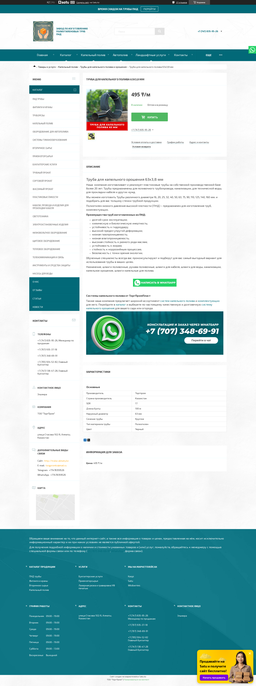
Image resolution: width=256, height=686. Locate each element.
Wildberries (134, 585)
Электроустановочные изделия (50, 224)
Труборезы (39, 115)
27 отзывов (181, 2)
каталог (121, 304)
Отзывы (37, 290)
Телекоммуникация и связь (48, 257)
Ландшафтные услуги (151, 55)
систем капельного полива (177, 300)
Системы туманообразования (50, 140)
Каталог (65, 55)
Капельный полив (93, 55)
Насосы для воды (43, 273)
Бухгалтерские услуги (45, 164)
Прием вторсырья (43, 156)
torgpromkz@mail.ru (56, 465)
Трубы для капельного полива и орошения (103, 66)
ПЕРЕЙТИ (149, 9)
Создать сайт (82, 2)
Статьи (37, 298)
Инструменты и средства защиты (51, 265)
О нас (36, 281)
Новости (38, 307)
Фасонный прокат (43, 189)
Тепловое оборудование (46, 249)
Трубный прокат (42, 172)
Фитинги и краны (42, 107)
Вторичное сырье (42, 148)
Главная (42, 55)
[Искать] (159, 31)
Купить (152, 117)
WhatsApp (117, 550)
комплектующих (209, 300)
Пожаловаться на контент (136, 679)
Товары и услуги (47, 66)
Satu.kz (142, 676)
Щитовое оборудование (46, 241)
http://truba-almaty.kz (56, 460)
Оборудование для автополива (50, 131)
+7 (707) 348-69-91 (98, 550)
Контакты (181, 55)
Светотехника (40, 216)
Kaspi (131, 576)
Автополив (120, 55)
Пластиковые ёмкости (45, 197)
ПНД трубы (38, 99)
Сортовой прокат (42, 181)
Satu (130, 580)
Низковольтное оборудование (50, 232)
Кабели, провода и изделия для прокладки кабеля (51, 206)
